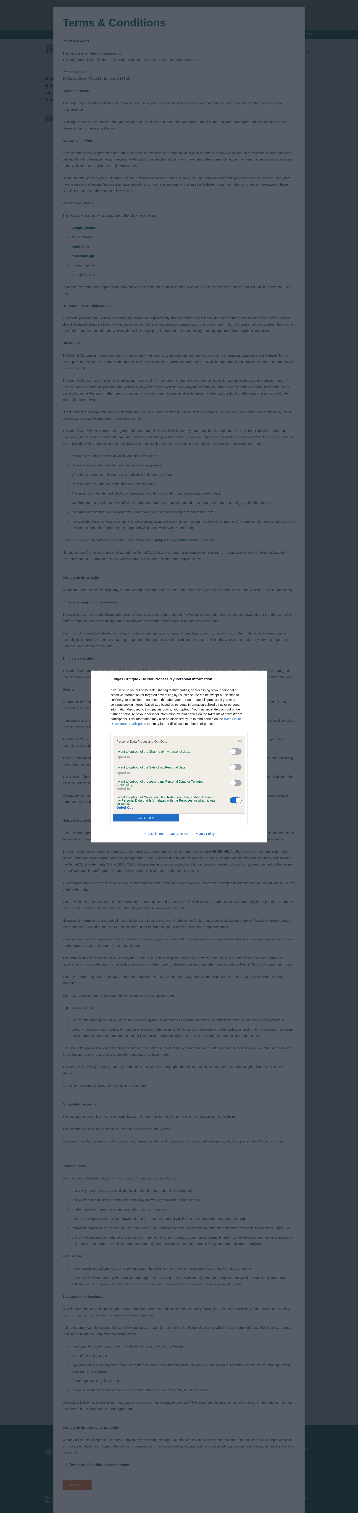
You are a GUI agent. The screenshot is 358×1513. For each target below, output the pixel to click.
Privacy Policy (205, 834)
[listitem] (179, 741)
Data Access (179, 834)
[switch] (236, 751)
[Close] (258, 679)
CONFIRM (146, 817)
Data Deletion (153, 834)
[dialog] (179, 756)
